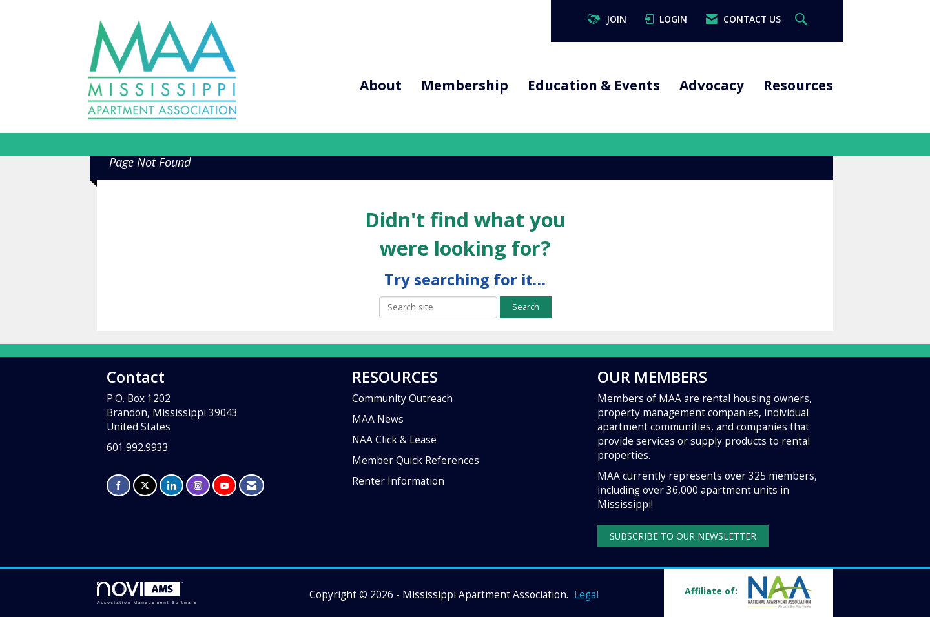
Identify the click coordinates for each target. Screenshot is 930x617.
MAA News (378, 419)
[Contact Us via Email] (251, 485)
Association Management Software (147, 593)
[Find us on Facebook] (118, 485)
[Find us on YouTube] (224, 485)
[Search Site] (803, 19)
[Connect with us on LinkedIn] (171, 485)
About (381, 85)
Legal (586, 595)
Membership (464, 85)
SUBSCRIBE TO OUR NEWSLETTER (683, 536)
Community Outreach (402, 398)
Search (525, 306)
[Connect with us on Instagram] (198, 485)
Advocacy (711, 85)
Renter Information (398, 481)
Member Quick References (415, 460)
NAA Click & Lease (394, 440)
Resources (798, 85)
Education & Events (594, 85)
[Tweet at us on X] (145, 485)
